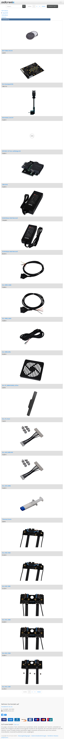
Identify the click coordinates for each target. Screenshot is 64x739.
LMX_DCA (5, 184)
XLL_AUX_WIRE (6, 486)
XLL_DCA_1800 (6, 620)
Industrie (4, 17)
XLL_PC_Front (6, 419)
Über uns (16, 724)
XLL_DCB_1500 (6, 553)
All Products (5, 10)
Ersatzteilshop (5, 19)
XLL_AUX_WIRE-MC (7, 452)
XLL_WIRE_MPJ (6, 352)
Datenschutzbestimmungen (38, 736)
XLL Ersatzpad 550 (7, 84)
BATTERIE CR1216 (7, 50)
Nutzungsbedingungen (24, 736)
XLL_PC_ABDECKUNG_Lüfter (10, 385)
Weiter (43, 6)
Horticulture (5, 15)
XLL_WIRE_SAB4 (6, 318)
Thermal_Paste (6, 519)
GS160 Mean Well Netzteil (10, 251)
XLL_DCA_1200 (6, 686)
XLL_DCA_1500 (6, 653)
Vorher (29, 6)
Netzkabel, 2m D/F (7, 117)
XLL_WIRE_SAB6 (6, 285)
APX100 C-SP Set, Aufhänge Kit (11, 151)
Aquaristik (5, 13)
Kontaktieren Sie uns (6, 706)
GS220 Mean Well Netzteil (10, 218)
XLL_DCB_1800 (6, 586)
